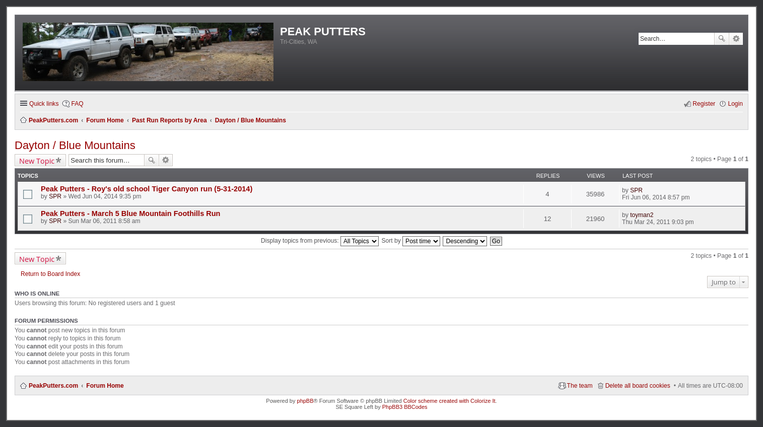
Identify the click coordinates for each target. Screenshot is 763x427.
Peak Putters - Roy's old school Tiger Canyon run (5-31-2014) (146, 189)
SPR (55, 196)
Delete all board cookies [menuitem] (637, 385)
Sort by (410, 240)
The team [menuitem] (580, 385)
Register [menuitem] (703, 103)
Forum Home (105, 385)
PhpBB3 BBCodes (405, 407)
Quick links (43, 103)
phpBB (305, 401)
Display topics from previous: (320, 240)
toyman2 (641, 215)
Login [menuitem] (735, 103)
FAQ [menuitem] (77, 103)
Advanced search (736, 39)
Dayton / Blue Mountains (75, 145)
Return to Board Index (50, 273)
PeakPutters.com (53, 385)
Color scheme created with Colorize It (449, 401)
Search (721, 39)
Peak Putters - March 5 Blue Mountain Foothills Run (130, 213)
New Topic (36, 161)
